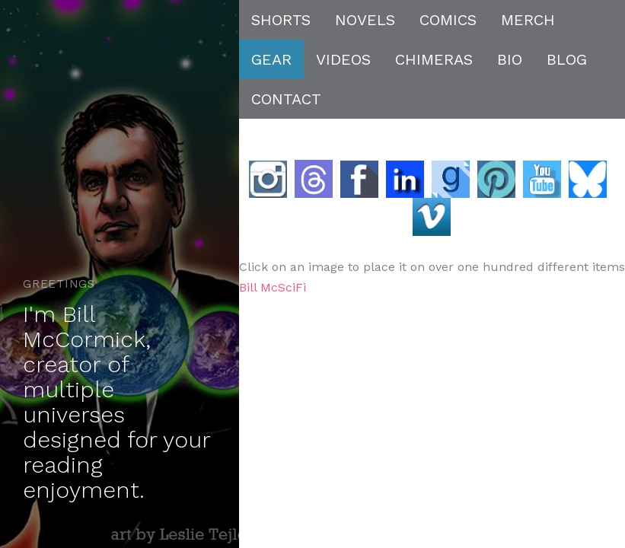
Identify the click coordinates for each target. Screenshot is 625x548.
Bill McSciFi (272, 287)
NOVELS (365, 20)
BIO (509, 59)
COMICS (448, 20)
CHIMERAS (434, 59)
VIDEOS (343, 59)
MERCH (528, 20)
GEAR (271, 59)
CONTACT (286, 99)
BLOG (567, 59)
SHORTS (281, 20)
